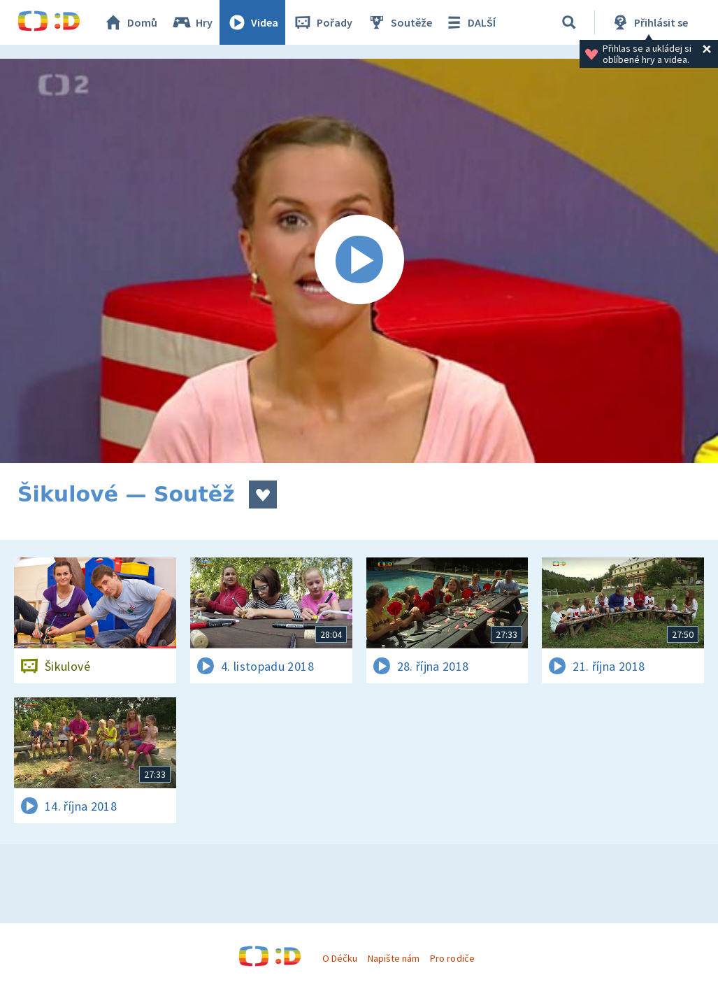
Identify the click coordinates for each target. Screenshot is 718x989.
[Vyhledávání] (569, 22)
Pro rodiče (452, 958)
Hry (192, 22)
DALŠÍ (469, 22)
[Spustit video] (359, 261)
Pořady (322, 22)
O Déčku (339, 958)
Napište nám (393, 958)
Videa (252, 22)
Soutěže (399, 22)
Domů (130, 22)
